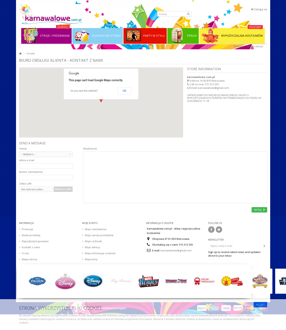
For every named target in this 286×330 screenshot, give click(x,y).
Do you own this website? (84, 90)
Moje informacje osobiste (100, 253)
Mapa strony (255, 46)
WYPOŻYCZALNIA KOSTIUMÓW (232, 35)
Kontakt (238, 46)
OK (124, 90)
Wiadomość (90, 148)
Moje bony (91, 259)
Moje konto (90, 223)
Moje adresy (92, 247)
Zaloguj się (259, 9)
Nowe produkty (31, 235)
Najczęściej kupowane (35, 241)
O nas (25, 253)
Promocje (27, 229)
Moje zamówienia (95, 229)
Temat (23, 148)
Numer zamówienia (31, 172)
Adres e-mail (26, 160)
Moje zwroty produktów (99, 235)
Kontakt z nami (31, 247)
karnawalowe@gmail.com (213, 88)
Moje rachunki (93, 241)
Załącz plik (25, 183)
